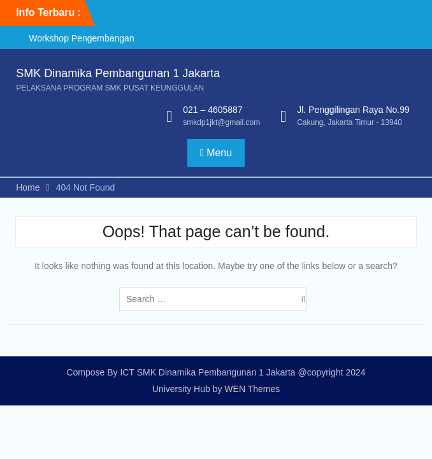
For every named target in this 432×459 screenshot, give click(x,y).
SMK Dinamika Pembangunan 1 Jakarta (118, 73)
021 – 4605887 (212, 110)
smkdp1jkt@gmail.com (221, 122)
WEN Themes (252, 389)
